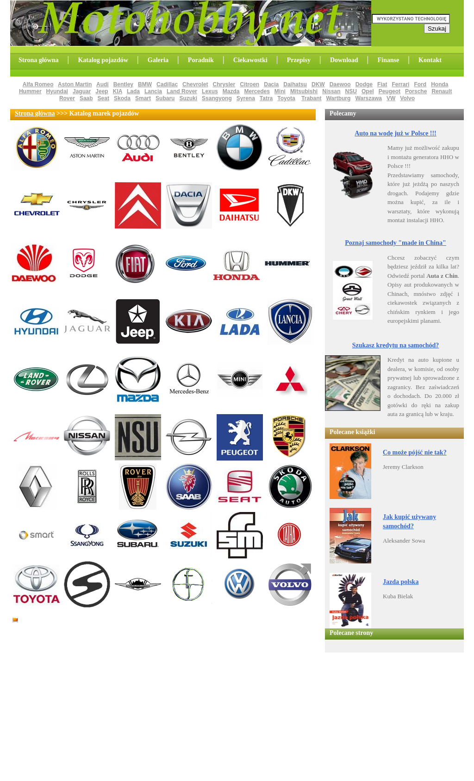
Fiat (382, 84)
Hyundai (57, 91)
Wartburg (338, 98)
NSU (351, 91)
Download (344, 60)
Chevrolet (195, 84)
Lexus (210, 91)
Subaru (165, 98)
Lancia (153, 91)
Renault (441, 91)
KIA (117, 91)
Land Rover (182, 91)
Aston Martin (75, 84)
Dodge (364, 84)
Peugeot (389, 91)
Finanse (388, 60)
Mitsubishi (304, 91)
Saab (86, 98)
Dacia (271, 84)
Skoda (122, 98)
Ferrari (400, 84)
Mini (280, 91)
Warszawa (368, 98)
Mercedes (256, 91)
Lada (133, 91)
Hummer (30, 91)
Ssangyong (217, 98)
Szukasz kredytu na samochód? (395, 345)
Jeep (101, 91)
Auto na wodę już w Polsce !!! (396, 133)
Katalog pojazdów (103, 60)
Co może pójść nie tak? (415, 452)
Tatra (266, 98)
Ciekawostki (250, 60)
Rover (67, 98)
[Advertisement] (132, 631)
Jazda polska (400, 581)
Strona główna (38, 60)
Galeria (158, 60)
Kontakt (430, 60)
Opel (368, 91)
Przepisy (299, 60)
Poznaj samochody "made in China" (395, 242)
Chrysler (223, 84)
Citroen (249, 84)
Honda (439, 84)
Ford (420, 84)
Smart (143, 98)
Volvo (407, 98)
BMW (145, 84)
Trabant (311, 98)
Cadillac (167, 84)
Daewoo (340, 84)
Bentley (123, 84)
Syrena (246, 98)
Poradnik (201, 60)
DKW (318, 84)
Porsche (416, 91)
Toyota (286, 98)
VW (391, 98)
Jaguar (82, 91)
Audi (102, 84)
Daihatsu (295, 84)
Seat (103, 98)
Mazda (231, 91)
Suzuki (188, 98)
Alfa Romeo (38, 84)
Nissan (331, 91)
